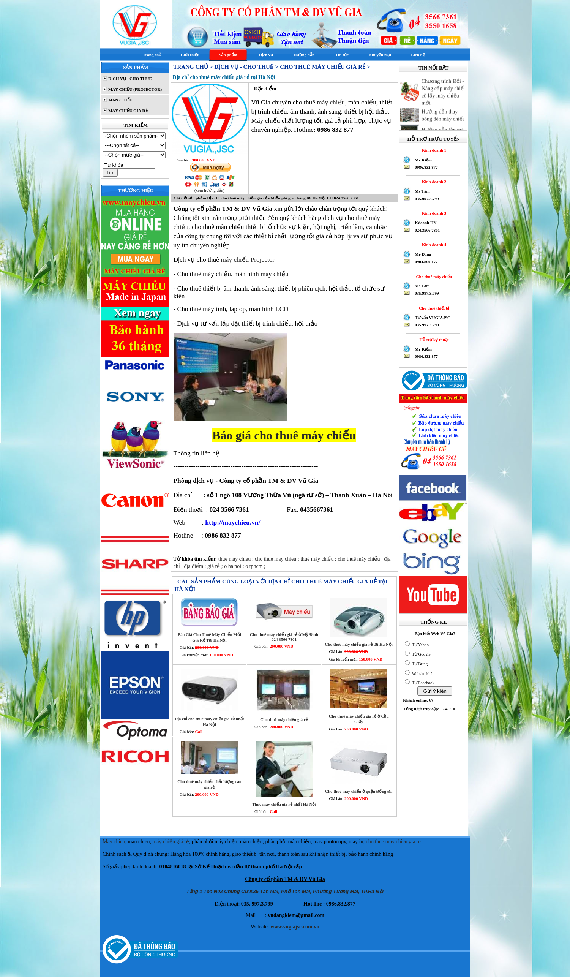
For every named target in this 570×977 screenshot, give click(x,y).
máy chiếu (331, 102)
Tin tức (342, 54)
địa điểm (194, 566)
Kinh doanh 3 (433, 213)
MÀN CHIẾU (120, 100)
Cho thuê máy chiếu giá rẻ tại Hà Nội (358, 644)
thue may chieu (235, 559)
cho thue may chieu (276, 559)
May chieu (114, 841)
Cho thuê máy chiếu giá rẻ (284, 719)
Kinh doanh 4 (433, 244)
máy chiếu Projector (248, 259)
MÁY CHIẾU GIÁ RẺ (127, 110)
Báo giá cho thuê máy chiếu (284, 435)
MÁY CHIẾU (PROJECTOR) (134, 89)
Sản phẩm (228, 54)
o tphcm (254, 566)
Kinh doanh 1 (433, 150)
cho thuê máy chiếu (359, 559)
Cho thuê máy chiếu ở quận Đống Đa (358, 791)
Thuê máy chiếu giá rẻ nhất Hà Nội (284, 804)
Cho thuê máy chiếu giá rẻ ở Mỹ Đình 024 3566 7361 (284, 637)
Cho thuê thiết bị (433, 308)
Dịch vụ (266, 54)
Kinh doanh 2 (433, 181)
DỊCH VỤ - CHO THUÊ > (246, 67)
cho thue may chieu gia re (393, 841)
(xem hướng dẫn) (209, 190)
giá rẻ (214, 566)
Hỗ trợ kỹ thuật (433, 339)
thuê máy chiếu (317, 559)
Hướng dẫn (304, 54)
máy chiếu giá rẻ (170, 841)
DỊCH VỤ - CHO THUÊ (129, 78)
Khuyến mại (380, 54)
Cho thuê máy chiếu (433, 276)
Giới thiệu (190, 54)
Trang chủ (152, 54)
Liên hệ (418, 54)
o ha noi (233, 566)
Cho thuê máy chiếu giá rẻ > (325, 67)
